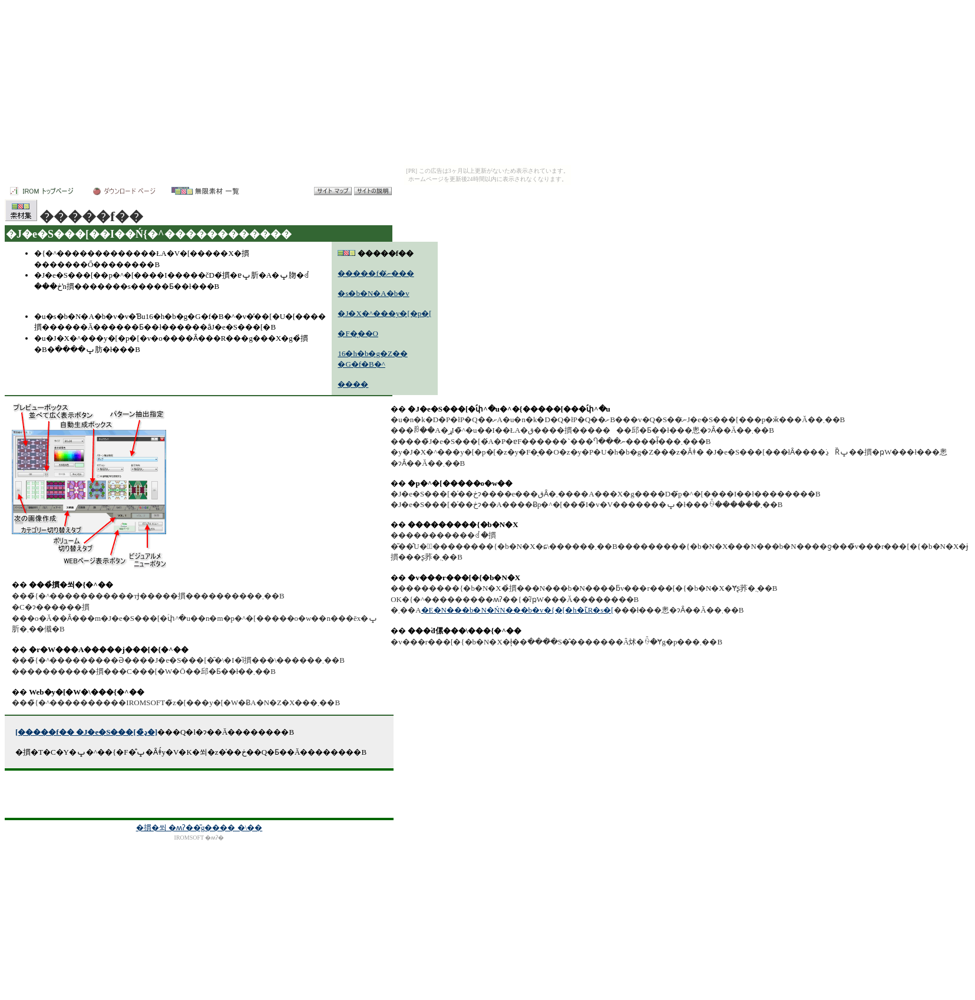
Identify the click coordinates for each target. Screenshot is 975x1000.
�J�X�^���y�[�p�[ (384, 313)
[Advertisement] (199, 794)
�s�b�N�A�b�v (373, 293)
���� (353, 384)
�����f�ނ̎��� (376, 273)
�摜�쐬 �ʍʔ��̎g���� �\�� (199, 827)
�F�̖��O (358, 333)
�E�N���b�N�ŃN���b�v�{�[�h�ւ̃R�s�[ (517, 610)
